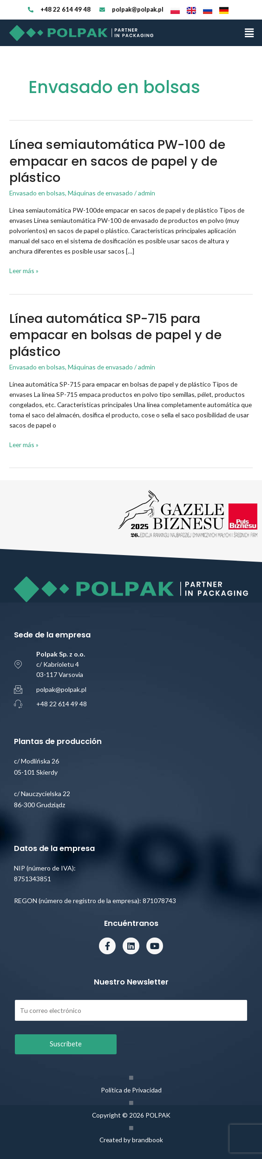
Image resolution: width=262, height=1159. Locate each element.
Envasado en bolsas (37, 193)
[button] (249, 32)
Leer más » (24, 270)
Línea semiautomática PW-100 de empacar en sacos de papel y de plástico (117, 161)
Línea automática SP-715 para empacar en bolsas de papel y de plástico (115, 335)
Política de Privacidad (131, 1090)
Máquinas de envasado (100, 193)
